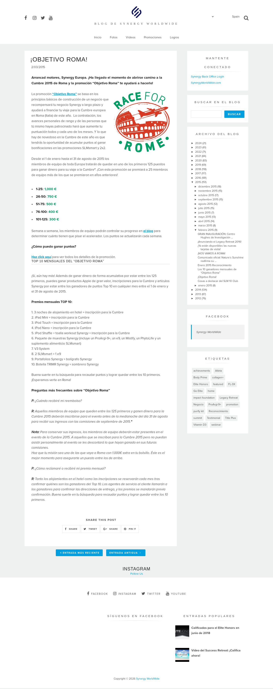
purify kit (198, 411)
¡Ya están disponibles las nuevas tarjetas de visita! (217, 247)
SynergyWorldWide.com (206, 82)
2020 (199, 160)
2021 (198, 156)
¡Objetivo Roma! (207, 277)
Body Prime (200, 377)
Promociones (152, 37)
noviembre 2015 (208, 190)
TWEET (90, 529)
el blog (148, 232)
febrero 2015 (206, 230)
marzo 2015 (205, 225)
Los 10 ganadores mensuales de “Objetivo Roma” (217, 271)
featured (218, 384)
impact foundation (204, 397)
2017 (198, 173)
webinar (216, 424)
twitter (151, 594)
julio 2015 (204, 208)
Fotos (113, 37)
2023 (198, 147)
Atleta (218, 370)
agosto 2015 (206, 204)
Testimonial (213, 418)
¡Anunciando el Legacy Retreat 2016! (219, 241)
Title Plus (230, 418)
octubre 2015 (206, 195)
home (211, 391)
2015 (198, 182)
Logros (174, 37)
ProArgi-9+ (215, 404)
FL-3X (231, 384)
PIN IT (130, 529)
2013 (198, 294)
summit (197, 418)
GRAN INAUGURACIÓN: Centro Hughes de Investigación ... (216, 235)
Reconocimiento (218, 411)
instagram (124, 594)
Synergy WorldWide (208, 332)
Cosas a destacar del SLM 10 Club (218, 281)
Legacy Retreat (229, 397)
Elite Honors (200, 384)
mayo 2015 (205, 216)
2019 (198, 164)
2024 (198, 143)
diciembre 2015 (207, 186)
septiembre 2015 (208, 199)
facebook (97, 594)
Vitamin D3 (199, 424)
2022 (198, 151)
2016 (198, 178)
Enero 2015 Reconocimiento (214, 265)
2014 (198, 289)
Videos (130, 37)
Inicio (97, 37)
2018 (198, 169)
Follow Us (136, 574)
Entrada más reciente (79, 553)
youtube (176, 594)
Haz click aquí (41, 258)
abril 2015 (204, 221)
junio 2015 (204, 212)
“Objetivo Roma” (64, 95)
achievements (201, 370)
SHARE (71, 529)
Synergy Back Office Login (207, 76)
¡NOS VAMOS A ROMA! (211, 253)
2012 (198, 298)
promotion (232, 404)
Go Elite (198, 391)
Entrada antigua (125, 553)
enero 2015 (205, 285)
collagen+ (218, 377)
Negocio (198, 404)
